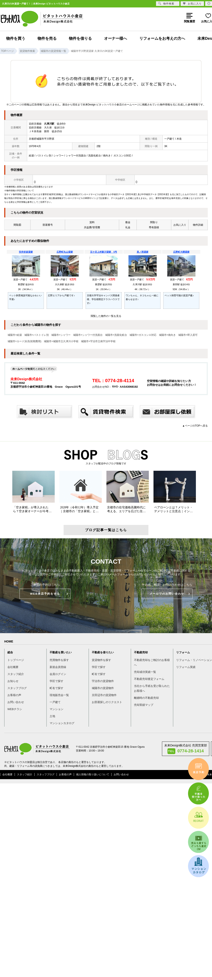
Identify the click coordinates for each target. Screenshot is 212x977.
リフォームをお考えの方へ (162, 38)
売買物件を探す (59, 660)
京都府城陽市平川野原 (41, 138)
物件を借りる (80, 38)
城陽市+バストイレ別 (36, 334)
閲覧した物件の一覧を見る (106, 316)
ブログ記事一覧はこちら (106, 530)
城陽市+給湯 (15, 334)
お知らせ (12, 681)
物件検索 (166, 3)
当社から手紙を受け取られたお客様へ (152, 688)
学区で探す (56, 681)
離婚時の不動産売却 (146, 697)
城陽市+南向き (167, 334)
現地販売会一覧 (59, 695)
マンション (56, 709)
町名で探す (56, 688)
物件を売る (47, 38)
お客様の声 (14, 695)
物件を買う (15, 38)
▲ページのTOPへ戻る (195, 425)
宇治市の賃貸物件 (103, 681)
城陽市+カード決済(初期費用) (24, 341)
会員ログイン (58, 674)
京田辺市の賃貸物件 (104, 695)
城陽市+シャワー (61, 334)
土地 (52, 716)
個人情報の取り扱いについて (92, 774)
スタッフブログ (17, 688)
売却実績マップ (143, 704)
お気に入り (192, 3)
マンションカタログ (62, 723)
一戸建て (55, 702)
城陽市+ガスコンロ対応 (143, 334)
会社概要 (12, 667)
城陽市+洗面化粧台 (116, 334)
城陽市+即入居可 (188, 334)
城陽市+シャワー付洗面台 (88, 334)
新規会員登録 (58, 667)
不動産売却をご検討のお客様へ (152, 662)
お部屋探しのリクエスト (107, 702)
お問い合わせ (15, 702)
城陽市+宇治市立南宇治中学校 (98, 341)
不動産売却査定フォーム (149, 679)
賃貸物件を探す (101, 660)
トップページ (15, 660)
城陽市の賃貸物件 (103, 688)
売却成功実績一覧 (145, 672)
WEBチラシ (14, 709)
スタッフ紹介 (15, 674)
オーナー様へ (115, 38)
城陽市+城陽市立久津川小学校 (61, 341)
